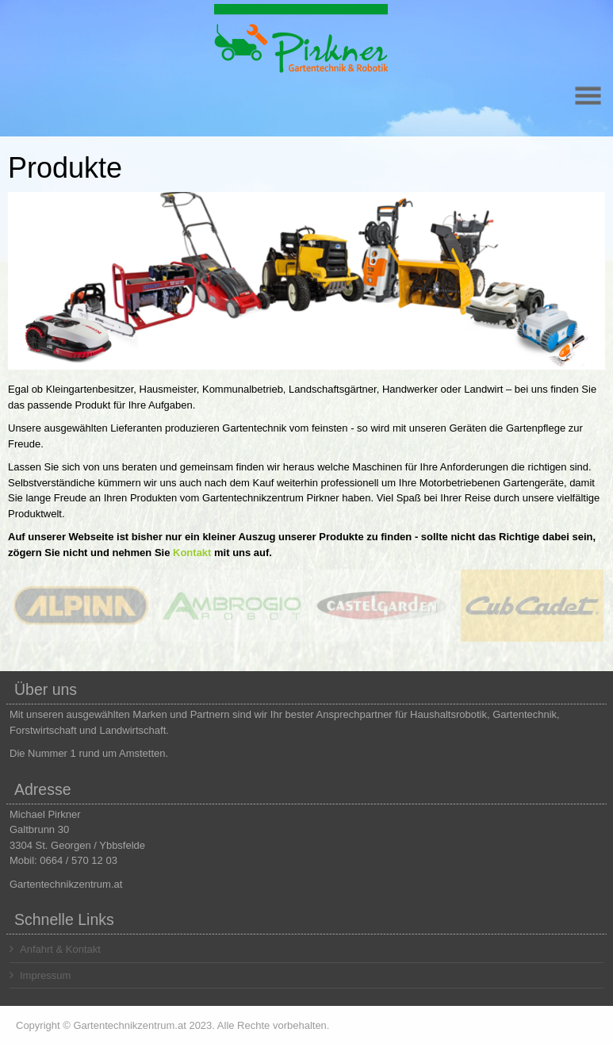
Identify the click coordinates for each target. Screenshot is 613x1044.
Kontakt (192, 552)
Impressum (40, 975)
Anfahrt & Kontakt (55, 949)
